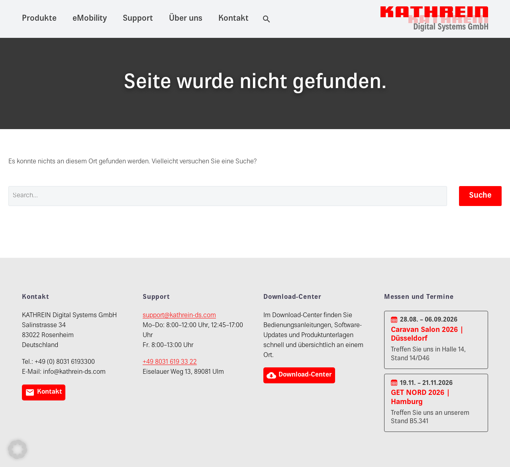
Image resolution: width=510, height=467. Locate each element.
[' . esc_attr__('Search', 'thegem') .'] (227, 196)
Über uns (185, 19)
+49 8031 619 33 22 (170, 362)
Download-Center (300, 375)
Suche (480, 196)
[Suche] (265, 19)
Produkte (39, 19)
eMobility (90, 19)
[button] (17, 449)
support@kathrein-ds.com (179, 316)
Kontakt (233, 19)
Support (138, 19)
